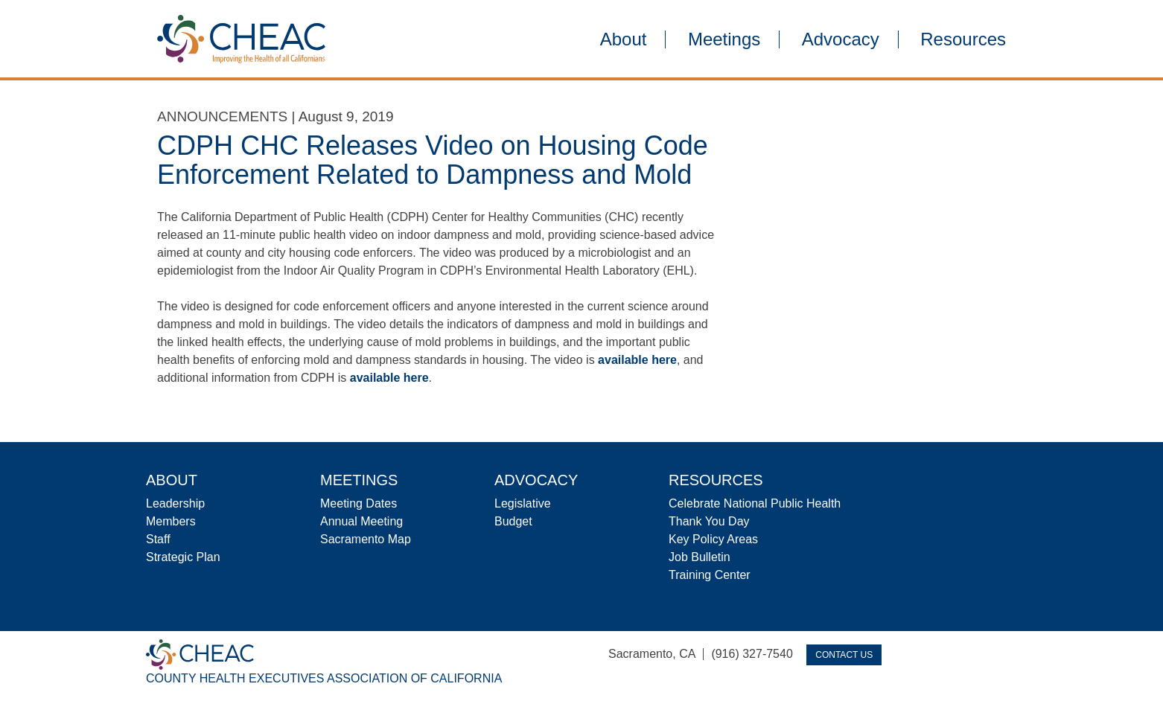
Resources (963, 39)
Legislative (522, 503)
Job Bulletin (699, 557)
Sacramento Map (365, 539)
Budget (513, 521)
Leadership (175, 503)
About (623, 39)
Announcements (222, 116)
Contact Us (844, 655)
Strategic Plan (183, 557)
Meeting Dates (358, 503)
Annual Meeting (361, 521)
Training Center (710, 575)
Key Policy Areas (713, 539)
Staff (158, 539)
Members (171, 521)
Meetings (724, 39)
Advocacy (840, 39)
